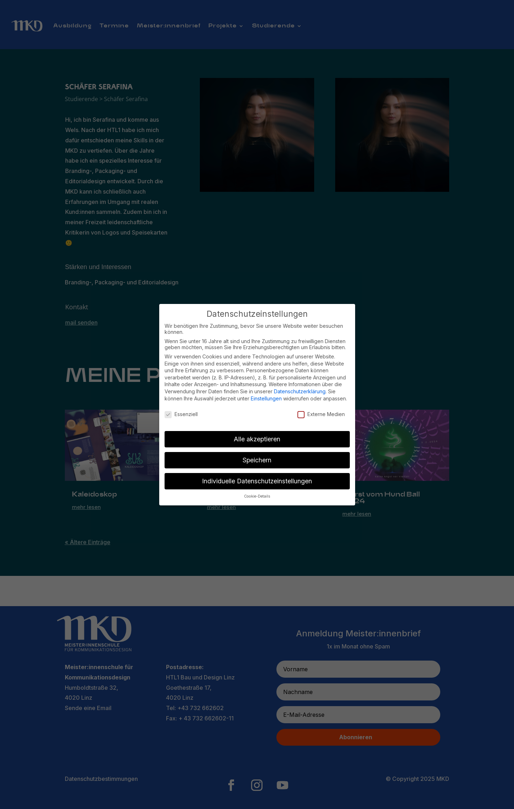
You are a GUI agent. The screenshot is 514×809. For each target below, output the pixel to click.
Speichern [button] (257, 460)
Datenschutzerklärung (300, 391)
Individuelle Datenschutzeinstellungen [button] (257, 481)
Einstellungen (266, 398)
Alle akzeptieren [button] (257, 439)
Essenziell (181, 414)
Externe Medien (321, 414)
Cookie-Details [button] (257, 496)
